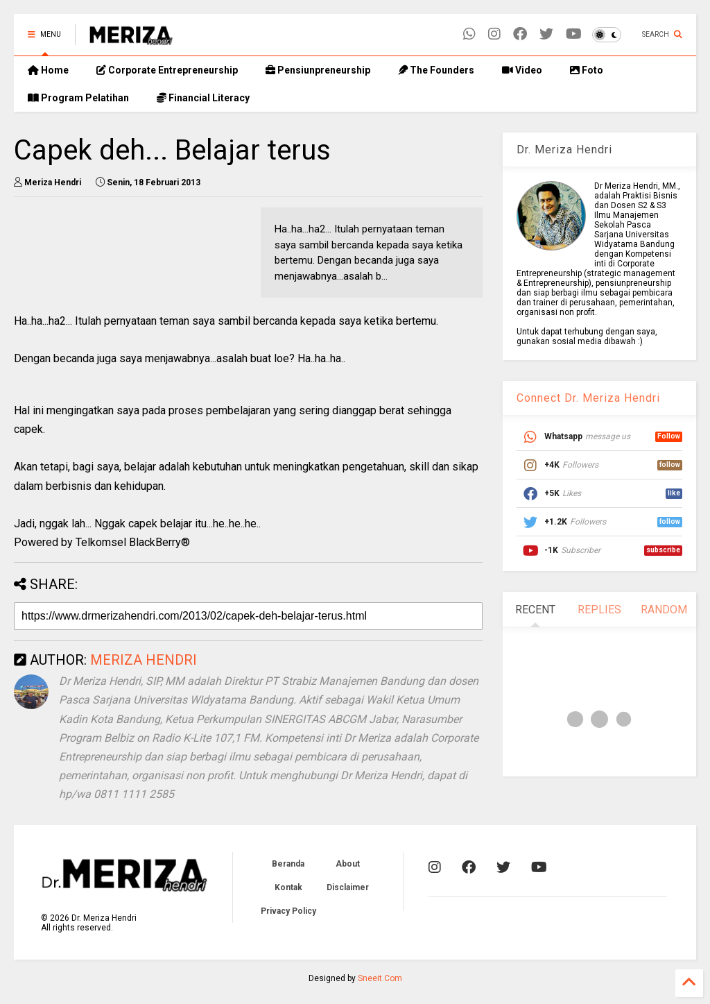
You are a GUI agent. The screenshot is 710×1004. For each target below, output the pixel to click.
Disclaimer (348, 887)
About (348, 864)
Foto (586, 70)
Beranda (288, 864)
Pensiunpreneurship (318, 70)
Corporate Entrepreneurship (167, 70)
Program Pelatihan (78, 97)
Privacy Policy (288, 911)
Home (48, 70)
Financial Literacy (203, 97)
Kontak (288, 887)
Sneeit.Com (380, 978)
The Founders (436, 70)
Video (522, 70)
